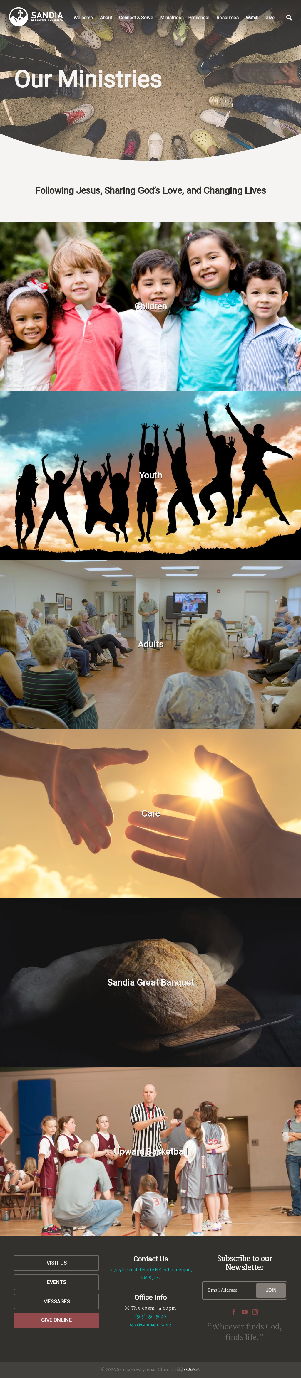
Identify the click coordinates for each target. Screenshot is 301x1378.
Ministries (170, 18)
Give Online (56, 1320)
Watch (252, 18)
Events (56, 1282)
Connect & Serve (136, 18)
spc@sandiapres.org (150, 1324)
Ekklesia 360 (188, 1369)
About (106, 18)
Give (270, 18)
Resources (227, 18)
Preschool (198, 18)
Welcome (83, 18)
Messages (56, 1301)
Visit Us (56, 1263)
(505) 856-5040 (150, 1316)
